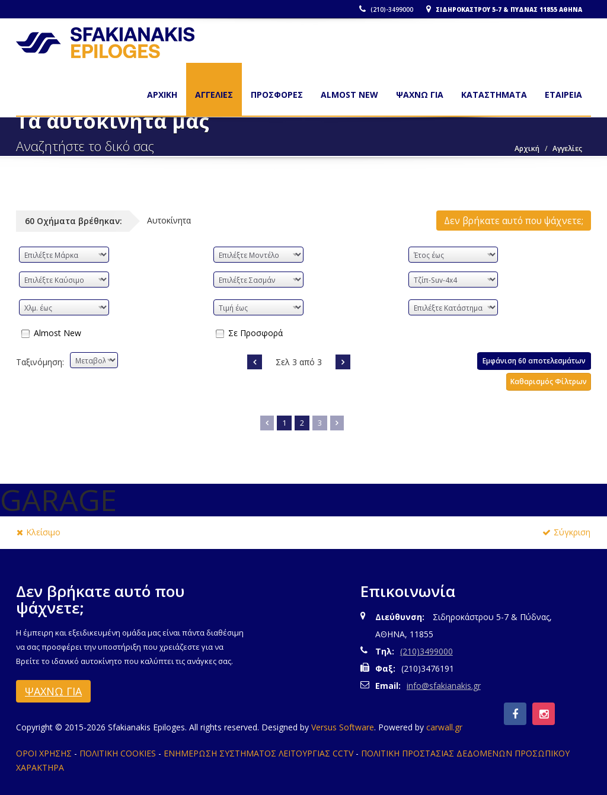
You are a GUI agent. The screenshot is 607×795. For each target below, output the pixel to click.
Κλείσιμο (38, 532)
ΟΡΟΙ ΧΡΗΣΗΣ (44, 753)
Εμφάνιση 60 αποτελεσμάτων (534, 361)
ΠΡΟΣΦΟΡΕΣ (277, 94)
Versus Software (342, 727)
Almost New (57, 332)
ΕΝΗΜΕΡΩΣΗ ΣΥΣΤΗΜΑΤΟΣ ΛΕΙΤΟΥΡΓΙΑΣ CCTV (258, 753)
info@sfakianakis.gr (444, 685)
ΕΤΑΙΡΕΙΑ (563, 94)
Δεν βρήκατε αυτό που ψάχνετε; (513, 220)
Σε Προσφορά (255, 332)
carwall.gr (444, 727)
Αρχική (527, 148)
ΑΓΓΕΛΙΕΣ (214, 94)
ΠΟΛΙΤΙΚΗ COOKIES (117, 753)
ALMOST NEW (349, 94)
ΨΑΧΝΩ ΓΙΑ (419, 94)
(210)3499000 (426, 651)
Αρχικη (162, 94)
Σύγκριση (566, 532)
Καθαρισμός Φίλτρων (548, 381)
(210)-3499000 (386, 9)
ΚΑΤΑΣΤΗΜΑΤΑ (494, 94)
